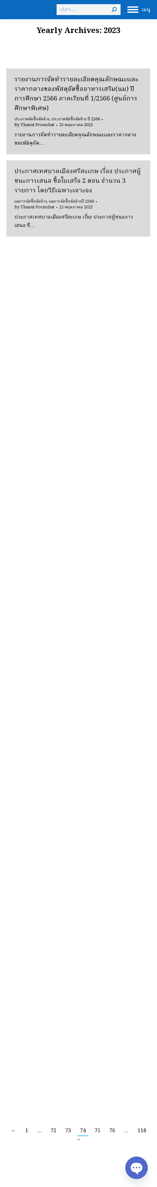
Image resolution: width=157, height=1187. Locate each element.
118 (141, 1131)
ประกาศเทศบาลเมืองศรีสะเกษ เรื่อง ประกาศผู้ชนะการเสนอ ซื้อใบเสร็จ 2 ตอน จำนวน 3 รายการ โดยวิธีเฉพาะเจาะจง (77, 181)
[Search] (89, 9)
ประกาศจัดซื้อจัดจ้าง (32, 119)
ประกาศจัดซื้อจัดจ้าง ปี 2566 (75, 119)
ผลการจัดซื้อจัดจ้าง (30, 201)
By (34, 125)
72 (53, 1131)
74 (83, 1131)
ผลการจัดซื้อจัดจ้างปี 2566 (71, 201)
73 (68, 1131)
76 (112, 1131)
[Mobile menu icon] (139, 9)
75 (97, 1131)
